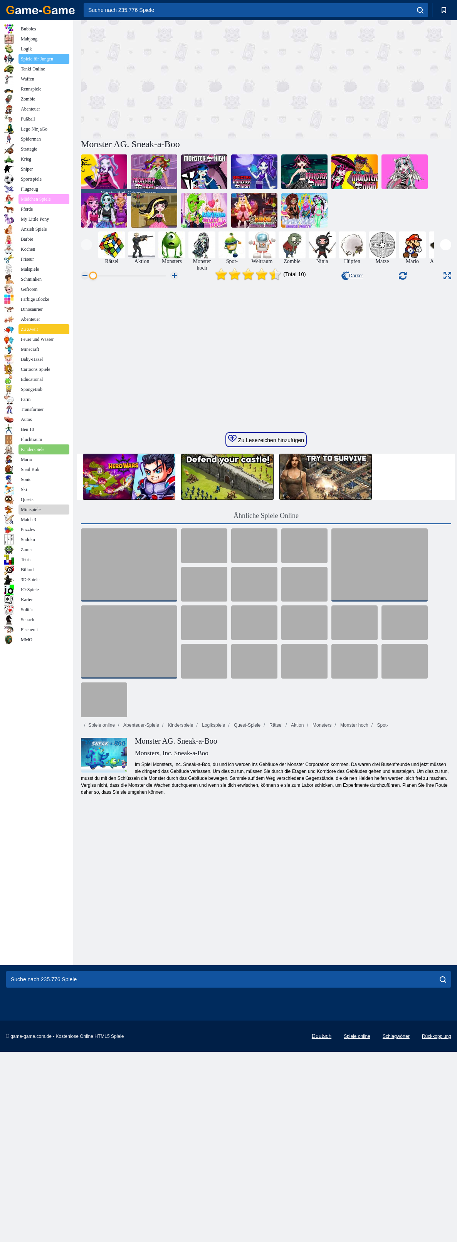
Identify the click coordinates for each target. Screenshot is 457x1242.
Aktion (297, 890)
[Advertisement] (173, 78)
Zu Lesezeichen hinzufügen (266, 604)
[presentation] (86, 244)
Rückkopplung (436, 1201)
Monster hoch (353, 890)
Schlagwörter (396, 1201)
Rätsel (275, 890)
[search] (420, 10)
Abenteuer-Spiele (140, 890)
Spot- (382, 890)
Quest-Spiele (247, 890)
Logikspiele (213, 890)
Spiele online (101, 890)
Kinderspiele (179, 890)
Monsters (321, 890)
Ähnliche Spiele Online (266, 681)
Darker (352, 276)
